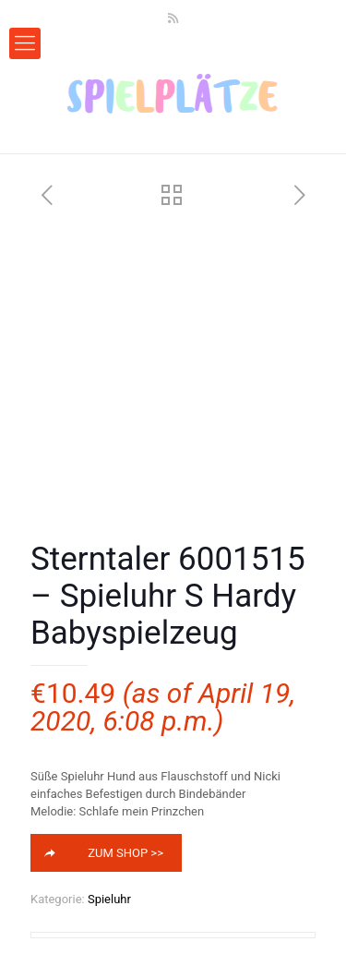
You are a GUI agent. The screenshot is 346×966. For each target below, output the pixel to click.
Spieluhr (109, 899)
